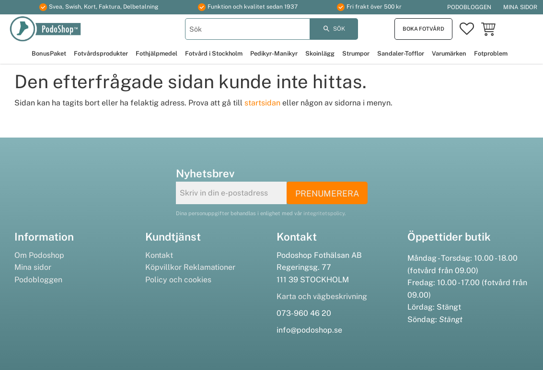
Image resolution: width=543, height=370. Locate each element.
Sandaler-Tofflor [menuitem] (400, 53)
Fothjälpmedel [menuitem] (156, 53)
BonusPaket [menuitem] (49, 53)
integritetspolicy (324, 213)
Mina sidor (32, 267)
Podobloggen (38, 279)
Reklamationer (209, 267)
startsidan (262, 102)
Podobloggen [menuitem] (469, 7)
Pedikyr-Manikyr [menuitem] (274, 53)
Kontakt (159, 255)
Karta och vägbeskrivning (322, 296)
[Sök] (334, 29)
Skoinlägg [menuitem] (320, 53)
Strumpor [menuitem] (356, 53)
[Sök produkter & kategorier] (248, 29)
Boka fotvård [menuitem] (423, 28)
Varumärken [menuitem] (449, 53)
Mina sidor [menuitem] (520, 7)
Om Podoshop (39, 255)
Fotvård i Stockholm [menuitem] (214, 53)
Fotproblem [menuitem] (491, 53)
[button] (467, 29)
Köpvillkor (163, 267)
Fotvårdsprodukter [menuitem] (101, 53)
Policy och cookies (178, 279)
